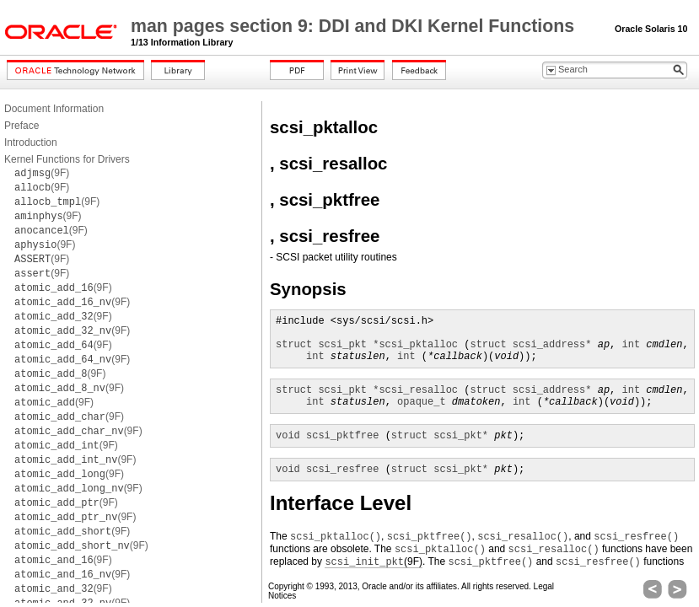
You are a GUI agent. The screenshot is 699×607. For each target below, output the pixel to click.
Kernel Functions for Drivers (67, 159)
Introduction (30, 142)
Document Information (54, 109)
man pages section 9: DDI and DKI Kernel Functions (355, 26)
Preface (21, 126)
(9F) (41, 173)
